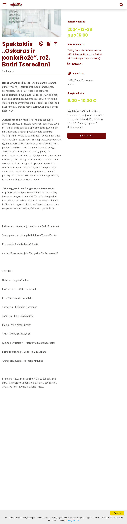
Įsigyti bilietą (86, 135)
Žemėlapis (77, 63)
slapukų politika (72, 520)
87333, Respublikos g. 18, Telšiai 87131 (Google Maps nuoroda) (84, 56)
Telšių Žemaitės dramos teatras (84, 50)
